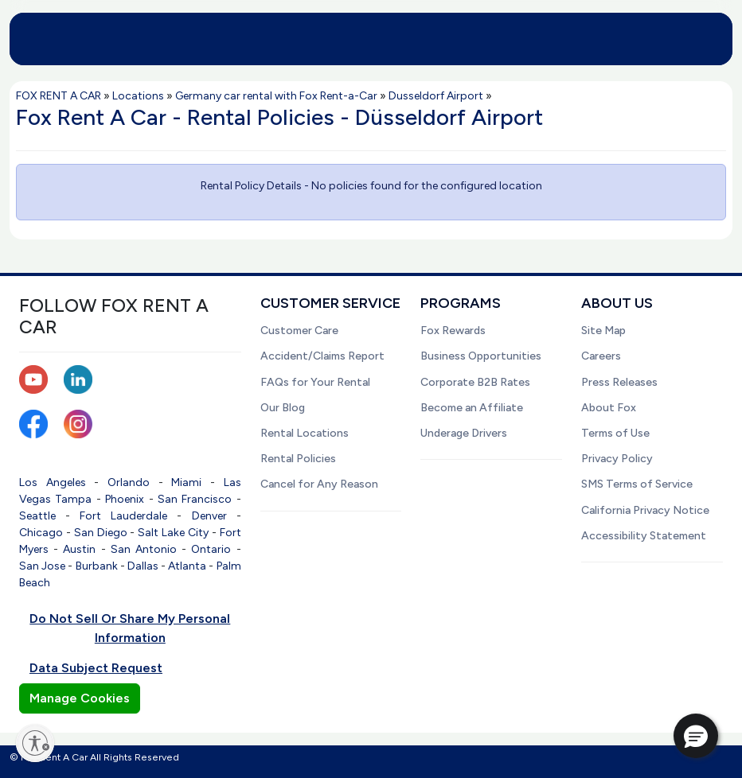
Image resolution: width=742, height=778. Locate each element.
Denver (209, 516)
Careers (601, 356)
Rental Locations (304, 433)
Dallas (142, 566)
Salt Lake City (173, 532)
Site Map (603, 330)
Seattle (37, 516)
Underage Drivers (463, 433)
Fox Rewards (453, 330)
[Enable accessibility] (35, 743)
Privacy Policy (617, 458)
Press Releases (619, 382)
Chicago (41, 532)
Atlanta (187, 566)
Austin (79, 549)
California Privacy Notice (645, 510)
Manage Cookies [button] (79, 698)
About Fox (608, 407)
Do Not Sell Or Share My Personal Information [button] (129, 628)
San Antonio (144, 549)
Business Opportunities (480, 356)
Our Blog (282, 407)
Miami (186, 482)
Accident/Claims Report (322, 356)
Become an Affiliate (471, 407)
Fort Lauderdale (123, 516)
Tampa (73, 499)
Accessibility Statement (643, 536)
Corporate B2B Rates (475, 382)
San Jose (42, 566)
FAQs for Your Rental (315, 382)
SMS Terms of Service (637, 484)
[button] (696, 736)
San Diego (100, 532)
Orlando (128, 482)
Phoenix (124, 499)
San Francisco (195, 499)
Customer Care (299, 330)
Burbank (97, 566)
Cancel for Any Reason (319, 484)
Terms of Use (615, 433)
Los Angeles (52, 482)
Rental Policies (298, 458)
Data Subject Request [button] (95, 667)
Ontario (211, 549)
